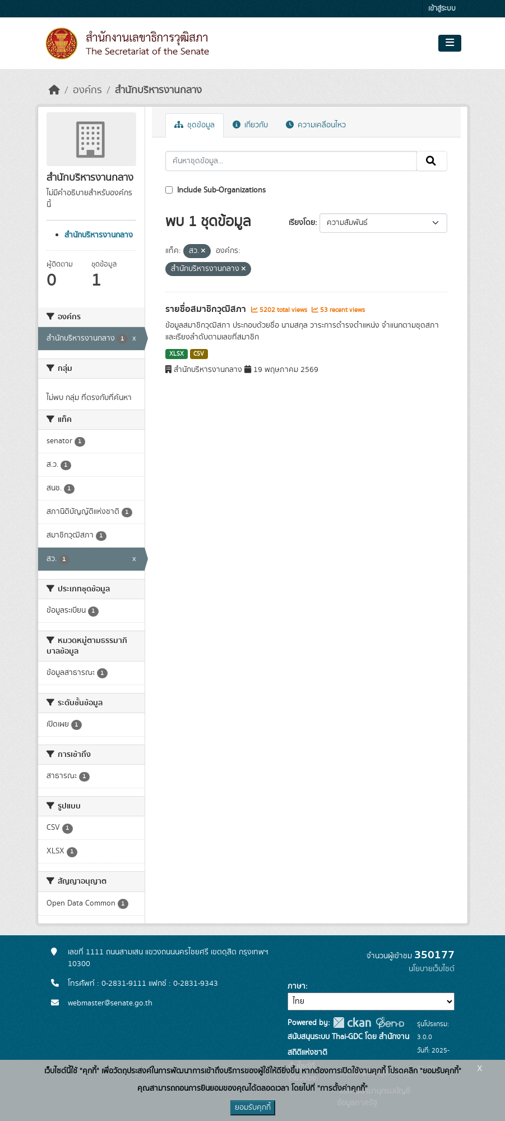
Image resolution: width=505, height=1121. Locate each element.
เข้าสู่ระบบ (442, 8)
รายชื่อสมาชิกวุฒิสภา (206, 309)
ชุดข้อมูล (194, 125)
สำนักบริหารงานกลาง (158, 90)
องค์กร (87, 90)
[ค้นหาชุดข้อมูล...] (291, 161)
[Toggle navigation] (449, 43)
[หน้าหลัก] (54, 90)
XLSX (176, 354)
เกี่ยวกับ (250, 125)
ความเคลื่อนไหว (316, 125)
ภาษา (296, 986)
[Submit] (431, 161)
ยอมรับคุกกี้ (253, 1107)
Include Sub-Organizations (215, 190)
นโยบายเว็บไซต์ (432, 969)
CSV (198, 354)
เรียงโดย (302, 222)
